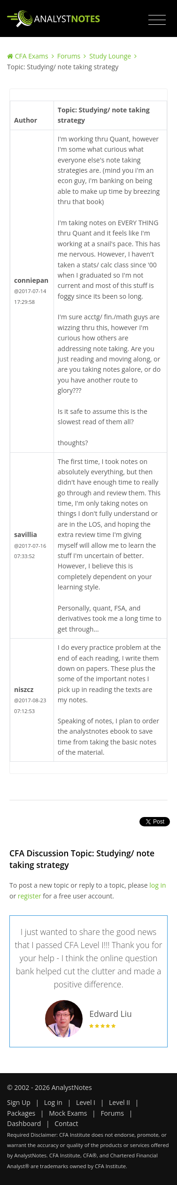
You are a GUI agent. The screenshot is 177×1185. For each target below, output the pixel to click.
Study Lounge (110, 56)
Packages (21, 1113)
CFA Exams (31, 56)
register (29, 895)
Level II (119, 1102)
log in (157, 885)
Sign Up (19, 1102)
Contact (66, 1123)
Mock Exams (68, 1113)
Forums (69, 56)
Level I (85, 1102)
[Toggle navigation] (157, 20)
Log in (53, 1102)
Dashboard (24, 1123)
